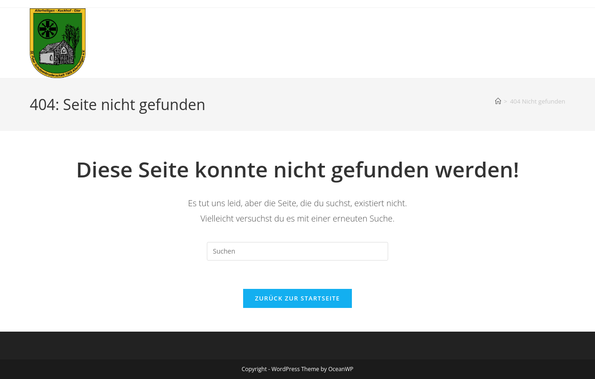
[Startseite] (498, 101)
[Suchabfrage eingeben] (297, 251)
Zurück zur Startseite (297, 298)
